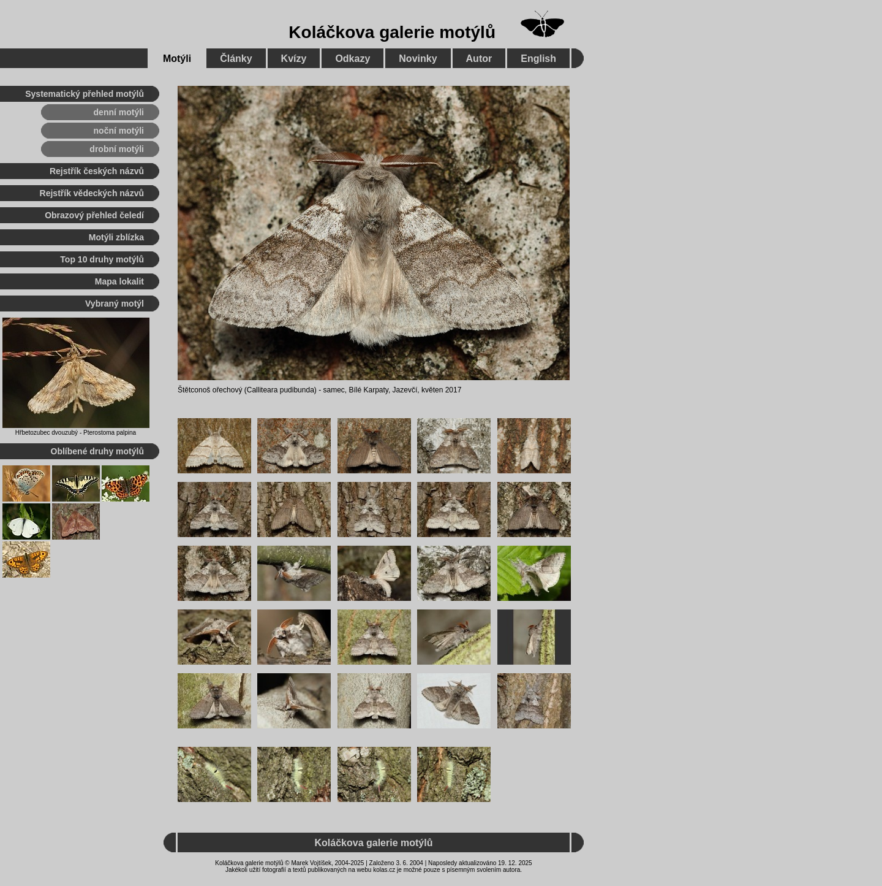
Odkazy (352, 58)
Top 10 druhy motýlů (102, 259)
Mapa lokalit (119, 281)
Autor (479, 58)
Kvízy (294, 58)
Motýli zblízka (116, 237)
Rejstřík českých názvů (97, 171)
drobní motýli (116, 149)
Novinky (418, 58)
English (538, 58)
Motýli (177, 58)
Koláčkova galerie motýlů (392, 32)
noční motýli (119, 131)
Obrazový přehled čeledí (94, 215)
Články (236, 58)
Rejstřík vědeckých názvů (92, 193)
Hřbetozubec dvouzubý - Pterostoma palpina (75, 432)
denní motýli (119, 112)
